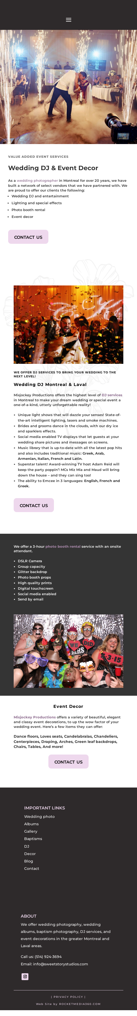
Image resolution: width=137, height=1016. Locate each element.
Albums (31, 826)
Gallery (30, 834)
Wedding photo (39, 819)
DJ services (112, 398)
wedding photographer (37, 183)
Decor (30, 856)
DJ (26, 849)
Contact (31, 871)
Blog (28, 864)
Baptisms (33, 841)
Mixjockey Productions (35, 720)
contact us (28, 239)
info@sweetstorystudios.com (60, 969)
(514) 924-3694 (48, 962)
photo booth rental (62, 549)
